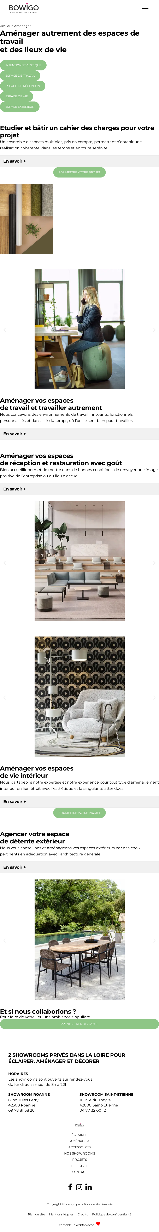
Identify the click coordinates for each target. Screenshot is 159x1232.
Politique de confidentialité (111, 1214)
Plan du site (36, 1214)
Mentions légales (61, 1214)
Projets (79, 1160)
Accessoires (79, 1147)
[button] (4, 329)
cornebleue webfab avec (76, 1225)
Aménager (79, 1141)
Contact (79, 1172)
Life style (79, 1166)
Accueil (5, 26)
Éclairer (79, 1135)
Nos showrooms (79, 1153)
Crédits (83, 1214)
